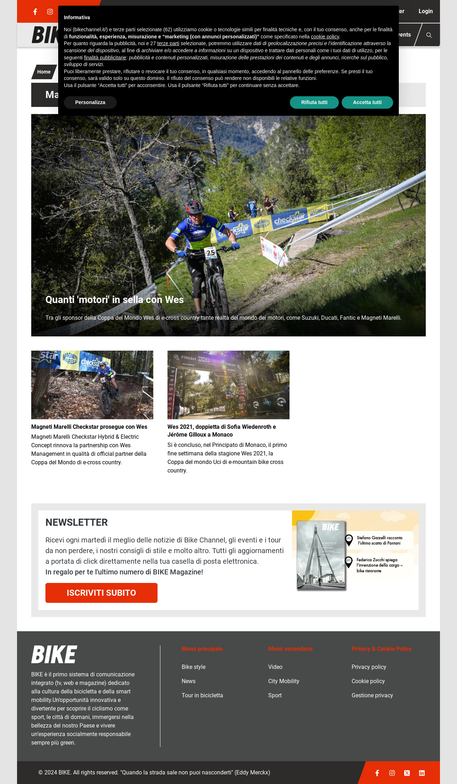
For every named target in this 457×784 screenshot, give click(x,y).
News (189, 681)
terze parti (168, 43)
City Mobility (283, 681)
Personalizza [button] (90, 102)
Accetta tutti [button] (367, 102)
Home (44, 72)
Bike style (193, 667)
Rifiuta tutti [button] (314, 102)
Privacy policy (369, 667)
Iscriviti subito (101, 593)
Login (426, 11)
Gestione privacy (372, 695)
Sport (275, 695)
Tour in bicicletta (202, 695)
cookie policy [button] (325, 36)
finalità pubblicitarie (105, 57)
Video (275, 667)
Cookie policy (368, 681)
